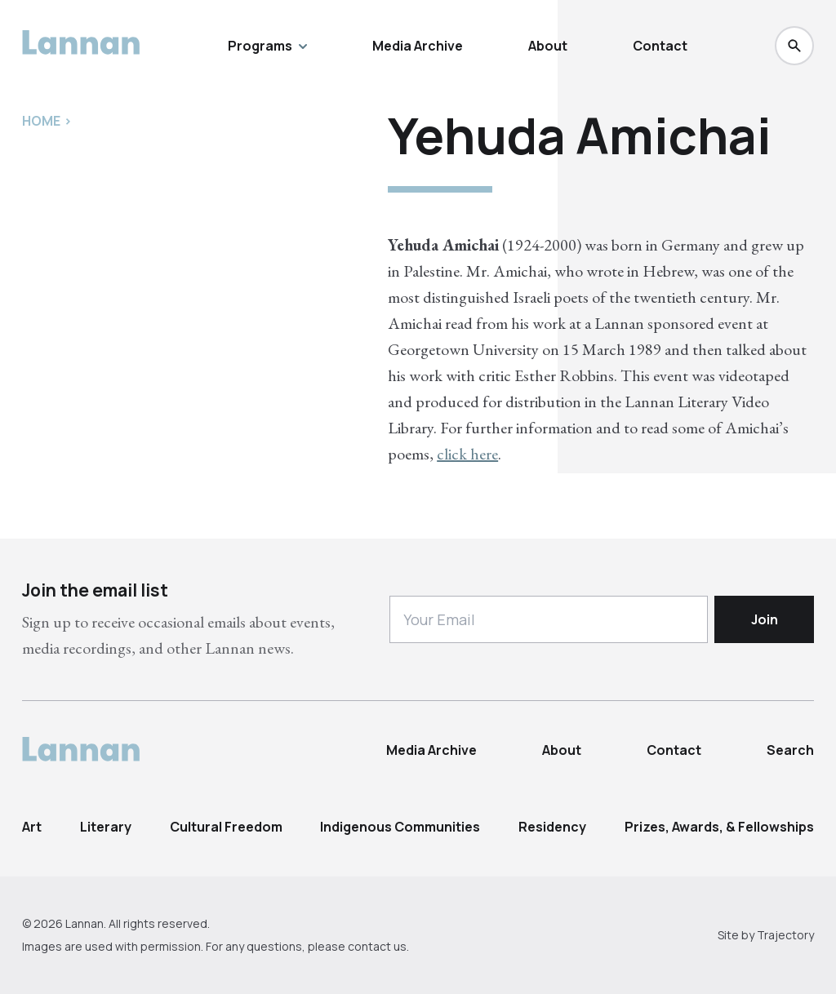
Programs (267, 46)
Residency (552, 827)
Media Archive (417, 46)
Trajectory (785, 935)
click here (467, 453)
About (547, 46)
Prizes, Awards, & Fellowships (719, 827)
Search (790, 750)
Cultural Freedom (226, 827)
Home (41, 121)
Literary (105, 827)
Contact (660, 46)
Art (32, 827)
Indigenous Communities (400, 827)
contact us (377, 946)
